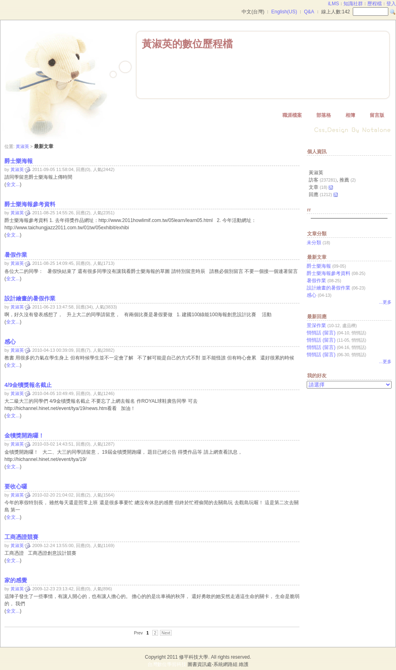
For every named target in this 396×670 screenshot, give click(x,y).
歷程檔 (374, 3)
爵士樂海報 (319, 266)
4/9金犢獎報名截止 (28, 385)
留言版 (377, 115)
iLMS (333, 3)
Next (166, 632)
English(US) (284, 12)
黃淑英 (22, 146)
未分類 (314, 242)
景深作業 (316, 325)
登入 (391, 3)
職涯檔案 (292, 115)
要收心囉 (15, 486)
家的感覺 (15, 580)
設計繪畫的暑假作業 (328, 288)
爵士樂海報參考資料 (328, 273)
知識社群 (353, 3)
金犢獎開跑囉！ (24, 435)
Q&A (309, 12)
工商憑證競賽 (21, 537)
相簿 (350, 115)
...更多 (385, 302)
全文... (13, 184)
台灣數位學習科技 (166, 664)
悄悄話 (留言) (321, 333)
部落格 (323, 115)
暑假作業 (316, 280)
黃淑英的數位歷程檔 (187, 43)
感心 (311, 295)
